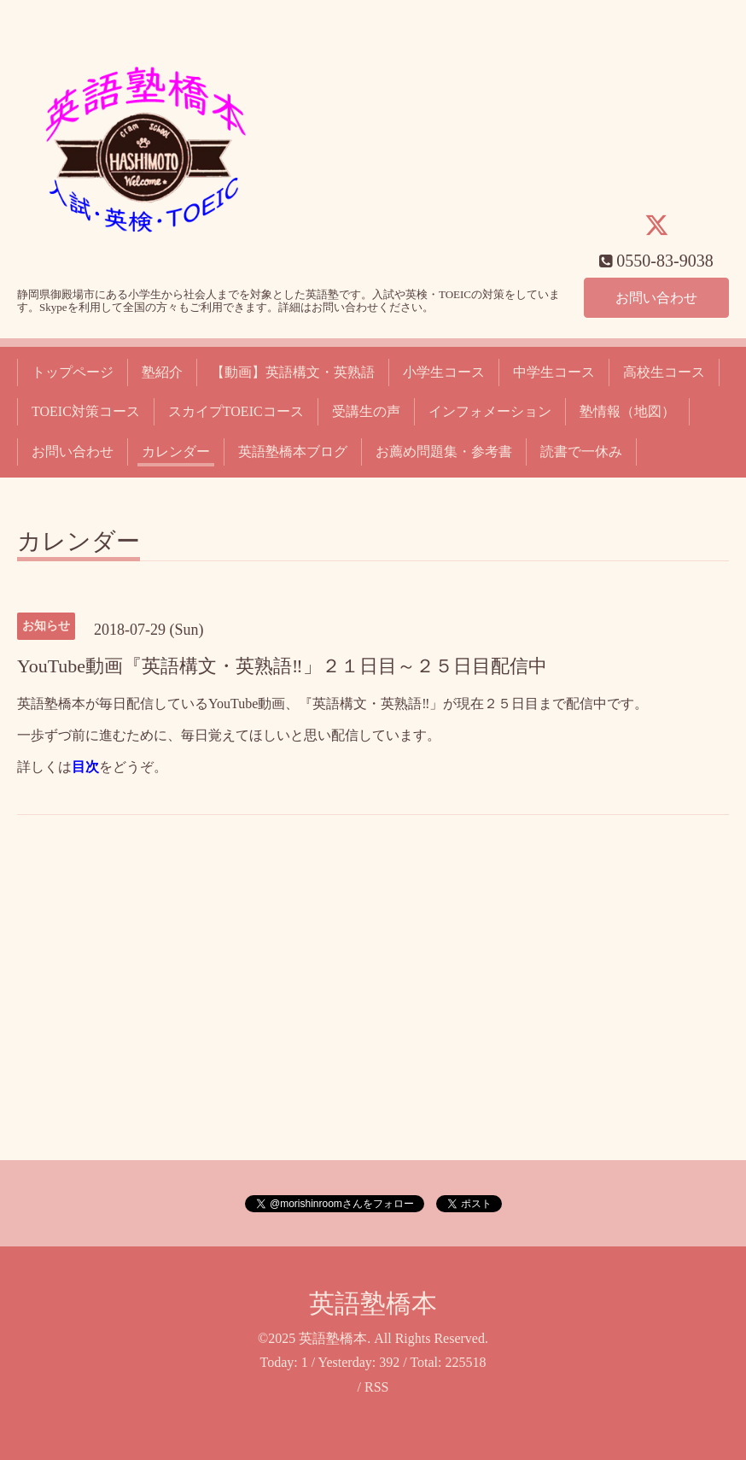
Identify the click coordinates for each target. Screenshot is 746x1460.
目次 (85, 766)
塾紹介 (162, 372)
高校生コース (664, 372)
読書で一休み (581, 451)
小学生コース (444, 372)
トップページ (73, 372)
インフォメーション (489, 411)
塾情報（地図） (627, 411)
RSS (376, 1387)
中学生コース (554, 372)
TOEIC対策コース (86, 411)
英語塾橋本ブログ (292, 451)
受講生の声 (366, 411)
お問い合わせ (656, 297)
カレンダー (176, 451)
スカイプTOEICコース (236, 411)
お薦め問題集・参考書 (444, 451)
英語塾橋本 (373, 1303)
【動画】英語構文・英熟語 (293, 372)
